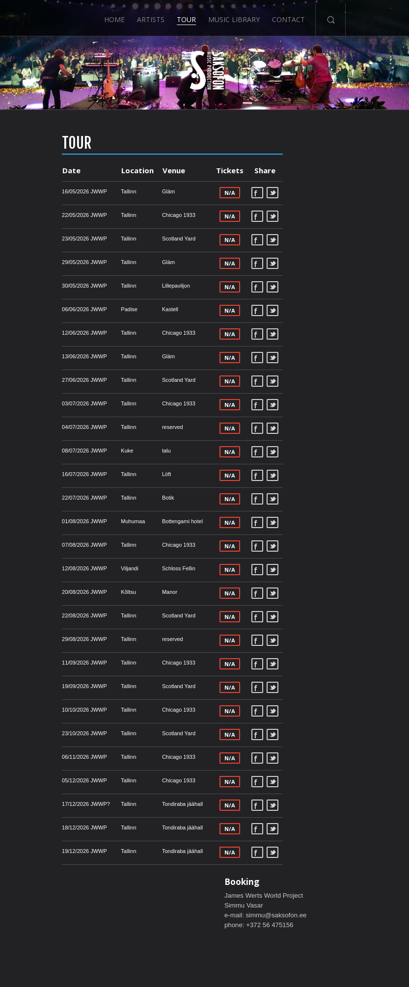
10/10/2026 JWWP (46, 710)
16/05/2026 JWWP (46, 191)
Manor (130, 592)
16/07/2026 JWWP (46, 474)
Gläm (129, 191)
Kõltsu (90, 592)
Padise (90, 309)
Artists (150, 16)
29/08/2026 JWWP (46, 639)
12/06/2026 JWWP (46, 333)
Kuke (88, 450)
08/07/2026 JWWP (46, 450)
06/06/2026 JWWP (46, 309)
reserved (133, 427)
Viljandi (91, 568)
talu (127, 450)
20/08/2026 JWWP (46, 592)
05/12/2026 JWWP (46, 780)
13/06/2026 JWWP (46, 356)
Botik (129, 498)
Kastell (131, 309)
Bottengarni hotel (143, 521)
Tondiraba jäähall (143, 804)
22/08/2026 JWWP (46, 615)
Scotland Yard (140, 238)
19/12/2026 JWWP (46, 851)
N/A (191, 192)
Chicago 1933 (140, 215)
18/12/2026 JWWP (46, 827)
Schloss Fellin (140, 568)
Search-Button (331, 16)
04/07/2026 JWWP (46, 427)
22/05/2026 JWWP (46, 215)
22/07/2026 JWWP (46, 498)
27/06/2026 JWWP (46, 380)
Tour (186, 16)
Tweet (234, 192)
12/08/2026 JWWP (46, 568)
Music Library (234, 16)
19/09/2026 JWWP (46, 686)
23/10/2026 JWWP (46, 733)
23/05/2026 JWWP (46, 238)
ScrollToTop (204, 901)
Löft (127, 474)
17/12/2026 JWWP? (48, 804)
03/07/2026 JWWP (46, 403)
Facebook (219, 192)
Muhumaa (94, 521)
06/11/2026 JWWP (46, 757)
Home (113, 16)
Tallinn (90, 191)
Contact (289, 16)
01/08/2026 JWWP (46, 521)
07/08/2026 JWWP (46, 545)
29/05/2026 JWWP (46, 262)
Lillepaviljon (137, 286)
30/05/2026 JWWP (46, 286)
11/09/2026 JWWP (46, 663)
